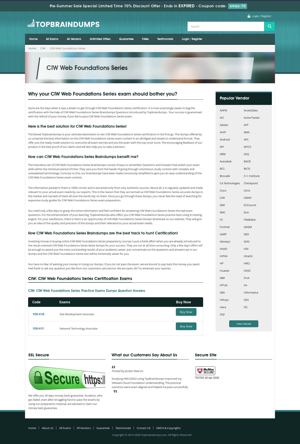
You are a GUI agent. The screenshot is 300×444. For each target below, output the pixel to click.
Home (33, 39)
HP (222, 263)
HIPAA (224, 256)
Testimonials (165, 39)
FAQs (145, 39)
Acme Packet (252, 117)
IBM (222, 278)
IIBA (222, 292)
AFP (246, 125)
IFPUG (224, 285)
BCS (222, 168)
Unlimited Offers (100, 39)
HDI (246, 249)
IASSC (247, 270)
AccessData (251, 110)
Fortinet (225, 227)
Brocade (225, 176)
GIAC (247, 241)
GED (246, 234)
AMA (247, 132)
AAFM (223, 110)
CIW (42, 48)
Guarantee (126, 39)
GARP (223, 234)
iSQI (222, 314)
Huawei (224, 270)
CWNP (248, 198)
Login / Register (261, 16)
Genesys (225, 241)
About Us (47, 428)
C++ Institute (252, 176)
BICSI (247, 168)
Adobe (224, 125)
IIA (245, 285)
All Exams (52, 39)
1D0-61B (38, 314)
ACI (222, 117)
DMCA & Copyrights (168, 428)
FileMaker (250, 219)
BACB (247, 161)
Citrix (247, 190)
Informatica (251, 292)
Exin (246, 212)
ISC (246, 307)
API (222, 147)
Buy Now (186, 312)
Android (225, 139)
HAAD (223, 249)
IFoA (246, 278)
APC (246, 139)
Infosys (224, 300)
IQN (246, 300)
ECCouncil (250, 205)
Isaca (223, 307)
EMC (222, 212)
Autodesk (226, 161)
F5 (221, 219)
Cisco (223, 190)
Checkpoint (251, 183)
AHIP (223, 132)
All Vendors (74, 39)
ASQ (246, 154)
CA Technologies (230, 183)
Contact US (143, 428)
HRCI (247, 263)
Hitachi (248, 256)
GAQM (248, 227)
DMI (222, 205)
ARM (223, 154)
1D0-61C (38, 328)
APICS (247, 147)
